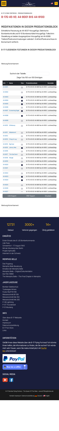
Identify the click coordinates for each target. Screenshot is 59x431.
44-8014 (5, 144)
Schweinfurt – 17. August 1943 (14, 246)
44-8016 (5, 151)
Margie (11, 158)
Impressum (7, 323)
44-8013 (5, 139)
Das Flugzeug (8, 264)
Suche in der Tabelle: (18, 73)
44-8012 (5, 136)
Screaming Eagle (14, 110)
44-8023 (5, 176)
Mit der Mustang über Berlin (13, 248)
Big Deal (11, 144)
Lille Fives (6, 243)
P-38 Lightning (8, 302)
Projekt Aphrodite (9, 251)
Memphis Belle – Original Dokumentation (17, 271)
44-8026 (5, 188)
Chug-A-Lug (13, 139)
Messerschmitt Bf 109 (11, 294)
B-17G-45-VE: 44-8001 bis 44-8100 (36, 87)
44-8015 (5, 147)
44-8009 (5, 120)
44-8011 (5, 132)
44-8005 (5, 103)
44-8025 (5, 184)
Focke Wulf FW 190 (10, 292)
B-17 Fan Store (8, 328)
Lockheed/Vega (52, 87)
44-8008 (5, 115)
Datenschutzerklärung (11, 325)
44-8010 (5, 125)
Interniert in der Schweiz (12, 253)
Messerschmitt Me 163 (11, 297)
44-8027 (5, 191)
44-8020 (5, 164)
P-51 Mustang (8, 307)
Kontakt (5, 320)
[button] (7, 83)
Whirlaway (12, 125)
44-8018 (5, 158)
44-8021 (5, 168)
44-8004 (5, 100)
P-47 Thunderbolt (9, 305)
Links (4, 330)
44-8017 (5, 154)
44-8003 (5, 97)
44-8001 (5, 87)
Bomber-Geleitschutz (10, 287)
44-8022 (5, 173)
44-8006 (5, 107)
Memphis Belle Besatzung (12, 266)
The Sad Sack (13, 154)
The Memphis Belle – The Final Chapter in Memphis (22, 276)
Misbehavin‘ (12, 132)
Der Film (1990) (8, 274)
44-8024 (5, 180)
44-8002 (5, 92)
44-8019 (5, 161)
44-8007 (5, 110)
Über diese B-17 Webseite (12, 318)
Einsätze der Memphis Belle (13, 269)
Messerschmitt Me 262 (11, 299)
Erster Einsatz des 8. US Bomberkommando (19, 240)
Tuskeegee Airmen (10, 289)
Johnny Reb (12, 147)
